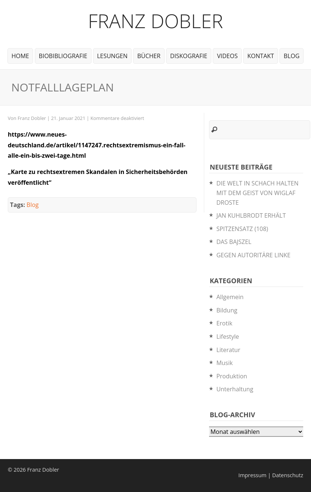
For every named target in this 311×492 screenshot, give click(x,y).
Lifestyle (227, 336)
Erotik (224, 323)
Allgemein (230, 297)
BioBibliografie (63, 56)
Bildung (227, 310)
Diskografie (188, 56)
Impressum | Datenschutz (270, 475)
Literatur (228, 350)
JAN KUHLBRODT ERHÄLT (251, 215)
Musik (224, 363)
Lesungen (112, 56)
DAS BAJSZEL (234, 242)
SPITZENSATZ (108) (242, 229)
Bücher (149, 56)
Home (20, 56)
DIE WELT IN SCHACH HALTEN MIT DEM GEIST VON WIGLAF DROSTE (257, 192)
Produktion (231, 376)
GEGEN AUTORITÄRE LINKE (253, 255)
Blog (292, 56)
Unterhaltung (234, 389)
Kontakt (260, 56)
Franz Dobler (155, 20)
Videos (227, 56)
